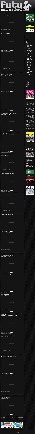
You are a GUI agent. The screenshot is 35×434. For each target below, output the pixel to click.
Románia (9, 191)
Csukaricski (32, 105)
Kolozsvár (32, 115)
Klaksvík (30, 115)
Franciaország (30, 110)
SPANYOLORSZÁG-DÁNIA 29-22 (7, 154)
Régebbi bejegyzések (20, 417)
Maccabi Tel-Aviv (30, 118)
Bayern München (31, 103)
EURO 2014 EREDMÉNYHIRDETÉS (7, 14)
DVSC (26, 107)
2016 (26, 41)
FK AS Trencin (32, 109)
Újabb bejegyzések (3, 417)
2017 (26, 40)
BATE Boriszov (27, 103)
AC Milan (26, 102)
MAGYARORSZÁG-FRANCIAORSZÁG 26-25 (8, 113)
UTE (28, 128)
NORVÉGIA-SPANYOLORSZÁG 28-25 (7, 33)
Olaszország (32, 121)
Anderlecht (32, 102)
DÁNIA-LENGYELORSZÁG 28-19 (7, 294)
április (27, 83)
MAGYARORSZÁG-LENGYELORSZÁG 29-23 (9, 315)
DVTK (32, 107)
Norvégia (6, 51)
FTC (33, 110)
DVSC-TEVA (29, 107)
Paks (28, 122)
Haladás (28, 112)
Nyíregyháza (28, 121)
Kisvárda (28, 115)
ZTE (30, 129)
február (27, 85)
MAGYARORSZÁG (7, 152)
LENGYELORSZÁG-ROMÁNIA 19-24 (7, 173)
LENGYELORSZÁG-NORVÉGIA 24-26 (7, 214)
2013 (26, 86)
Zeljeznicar (29, 129)
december (28, 44)
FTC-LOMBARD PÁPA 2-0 (5, 397)
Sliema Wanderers (30, 125)
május (27, 82)
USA (26, 128)
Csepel (29, 105)
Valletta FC (32, 128)
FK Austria (27, 110)
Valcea (30, 128)
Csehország (27, 105)
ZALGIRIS (26, 129)
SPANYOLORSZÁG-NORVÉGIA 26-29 (7, 274)
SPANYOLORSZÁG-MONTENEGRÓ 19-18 (29, 51)
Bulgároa (32, 104)
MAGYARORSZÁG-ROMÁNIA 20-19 (7, 255)
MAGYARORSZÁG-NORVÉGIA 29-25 (7, 134)
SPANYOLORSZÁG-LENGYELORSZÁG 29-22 (29, 74)
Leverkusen (33, 117)
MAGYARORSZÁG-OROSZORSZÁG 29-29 (8, 356)
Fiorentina (29, 109)
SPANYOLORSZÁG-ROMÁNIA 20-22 (29, 62)
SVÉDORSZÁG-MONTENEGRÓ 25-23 (29, 48)
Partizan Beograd (31, 122)
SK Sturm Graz (27, 125)
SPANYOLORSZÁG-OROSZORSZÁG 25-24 (8, 335)
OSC (26, 122)
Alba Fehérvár (29, 102)
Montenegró (6, 111)
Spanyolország (8, 51)
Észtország (30, 108)
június (27, 81)
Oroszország (10, 374)
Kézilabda (4, 51)
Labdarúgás (29, 116)
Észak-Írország (27, 108)
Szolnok (33, 126)
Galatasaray (30, 111)
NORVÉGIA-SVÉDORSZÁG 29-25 (7, 74)
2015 (26, 42)
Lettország (30, 117)
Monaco (27, 120)
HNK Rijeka (32, 112)
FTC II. (28, 111)
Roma (29, 124)
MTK (32, 120)
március (28, 84)
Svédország (8, 92)
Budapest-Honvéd (27, 104)
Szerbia (31, 126)
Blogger (19, 432)
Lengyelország (6, 191)
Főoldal (12, 417)
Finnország (26, 109)
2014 (26, 43)
